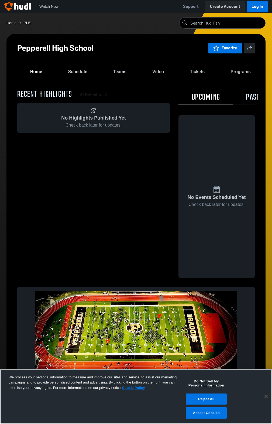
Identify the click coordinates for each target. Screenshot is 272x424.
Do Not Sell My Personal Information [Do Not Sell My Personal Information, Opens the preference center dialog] (206, 383)
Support (191, 6)
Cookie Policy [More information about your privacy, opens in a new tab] (133, 388)
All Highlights (94, 97)
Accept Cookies (206, 413)
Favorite (225, 48)
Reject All (206, 399)
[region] (136, 396)
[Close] (266, 396)
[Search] (226, 23)
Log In (257, 6)
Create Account (225, 6)
